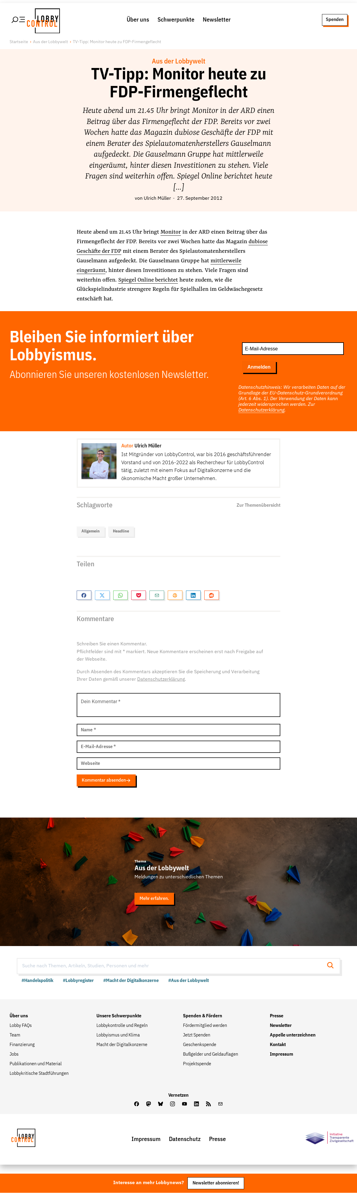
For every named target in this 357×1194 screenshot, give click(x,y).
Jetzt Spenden (196, 1036)
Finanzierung (22, 1045)
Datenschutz (185, 1140)
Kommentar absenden (108, 781)
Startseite (19, 43)
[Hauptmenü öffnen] (19, 21)
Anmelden (258, 368)
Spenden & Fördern (202, 1017)
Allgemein (90, 533)
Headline (121, 533)
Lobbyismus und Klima (118, 1036)
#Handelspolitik (37, 982)
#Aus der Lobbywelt (188, 982)
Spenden (335, 20)
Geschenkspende (199, 1045)
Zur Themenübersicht (258, 506)
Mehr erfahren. (155, 899)
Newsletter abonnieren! (215, 1184)
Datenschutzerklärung (261, 411)
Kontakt (278, 1045)
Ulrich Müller (157, 199)
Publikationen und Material (36, 1065)
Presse (276, 1017)
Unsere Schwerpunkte (118, 1017)
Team (15, 1036)
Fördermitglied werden (205, 1026)
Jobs (14, 1055)
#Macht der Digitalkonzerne (131, 982)
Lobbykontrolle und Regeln (122, 1026)
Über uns (138, 20)
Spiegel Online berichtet (148, 281)
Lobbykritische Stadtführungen (39, 1074)
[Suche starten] (332, 967)
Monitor (171, 234)
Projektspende (197, 1065)
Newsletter (217, 20)
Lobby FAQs (21, 1026)
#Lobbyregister (78, 982)
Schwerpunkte (176, 20)
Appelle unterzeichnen (293, 1036)
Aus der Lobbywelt (50, 43)
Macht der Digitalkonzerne (121, 1045)
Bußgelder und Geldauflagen (210, 1055)
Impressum (281, 1055)
